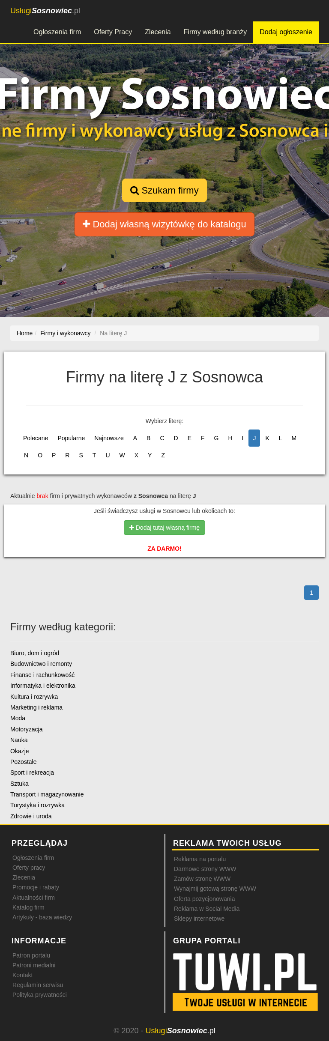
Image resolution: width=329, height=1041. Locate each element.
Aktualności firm (33, 897)
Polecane (35, 438)
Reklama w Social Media (206, 908)
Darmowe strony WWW (205, 868)
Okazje (19, 751)
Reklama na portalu (200, 859)
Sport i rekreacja (32, 772)
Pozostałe (23, 761)
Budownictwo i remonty (41, 663)
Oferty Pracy (113, 32)
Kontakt (22, 975)
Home (25, 333)
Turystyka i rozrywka (37, 805)
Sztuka (19, 783)
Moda (17, 718)
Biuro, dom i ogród (34, 653)
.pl (45, 10)
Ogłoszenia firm (57, 32)
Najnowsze (108, 438)
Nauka (18, 740)
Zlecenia (157, 32)
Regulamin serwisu (37, 984)
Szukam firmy (164, 190)
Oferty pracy (28, 867)
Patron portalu (31, 955)
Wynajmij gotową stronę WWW (215, 888)
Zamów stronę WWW (202, 878)
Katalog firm (28, 907)
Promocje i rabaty (35, 887)
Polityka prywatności (39, 994)
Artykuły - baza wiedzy (42, 917)
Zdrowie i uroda (31, 816)
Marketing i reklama (36, 707)
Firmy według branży (215, 32)
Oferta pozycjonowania (204, 898)
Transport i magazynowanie (47, 794)
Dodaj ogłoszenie (286, 32)
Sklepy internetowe (199, 918)
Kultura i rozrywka (34, 696)
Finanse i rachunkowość (42, 674)
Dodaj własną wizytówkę (164, 224)
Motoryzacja (26, 729)
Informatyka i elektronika (42, 685)
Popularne (71, 438)
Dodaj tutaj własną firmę (164, 527)
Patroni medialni (33, 965)
